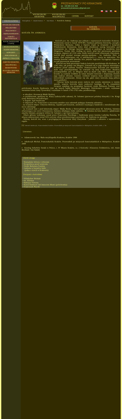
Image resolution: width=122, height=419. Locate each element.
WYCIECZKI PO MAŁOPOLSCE (58, 16)
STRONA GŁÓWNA (11, 21)
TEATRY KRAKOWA (11, 50)
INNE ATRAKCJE (11, 55)
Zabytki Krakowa (38, 21)
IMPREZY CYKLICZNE (11, 58)
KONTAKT (89, 16)
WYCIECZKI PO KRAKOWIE (39, 16)
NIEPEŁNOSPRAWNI (10, 34)
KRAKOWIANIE (11, 68)
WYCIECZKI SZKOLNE (11, 25)
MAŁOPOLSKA (11, 65)
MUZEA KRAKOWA (11, 47)
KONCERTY (11, 52)
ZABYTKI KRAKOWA (11, 62)
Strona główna (26, 21)
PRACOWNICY (11, 31)
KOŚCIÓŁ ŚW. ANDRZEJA (93, 28)
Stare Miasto (50, 21)
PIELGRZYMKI (11, 28)
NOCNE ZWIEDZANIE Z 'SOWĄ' (11, 42)
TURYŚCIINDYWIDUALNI (11, 37)
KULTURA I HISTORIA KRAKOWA (11, 71)
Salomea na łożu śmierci (96, 111)
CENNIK (75, 16)
